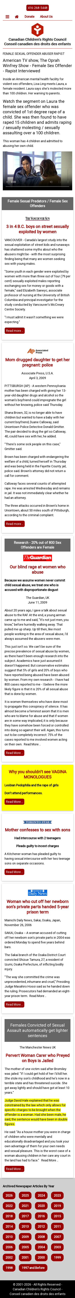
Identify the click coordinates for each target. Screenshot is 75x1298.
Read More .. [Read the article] (14, 753)
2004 (41, 1247)
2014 (9, 1226)
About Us (46, 16)
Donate (29, 16)
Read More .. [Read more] (14, 802)
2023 (57, 1195)
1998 (9, 1268)
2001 (25, 1257)
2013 (25, 1226)
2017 (25, 1216)
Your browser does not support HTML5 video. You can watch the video (37, 170)
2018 (9, 1216)
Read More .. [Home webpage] (14, 872)
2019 (57, 1206)
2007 (57, 1237)
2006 (9, 1247)
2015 (57, 1216)
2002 (9, 1257)
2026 (9, 1195)
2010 (9, 1237)
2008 (41, 1237)
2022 (9, 1206)
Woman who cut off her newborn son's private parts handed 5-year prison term (37, 907)
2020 (41, 1206)
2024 (41, 1195)
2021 (25, 1206)
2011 (57, 1226)
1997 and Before (33, 1268)
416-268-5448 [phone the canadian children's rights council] (37, 8)
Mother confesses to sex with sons (37, 830)
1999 (57, 1257)
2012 (41, 1226)
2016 (41, 1216)
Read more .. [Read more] (14, 331)
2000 (41, 1257)
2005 (25, 1247)
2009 (25, 1237)
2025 (25, 1195)
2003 (57, 1247)
